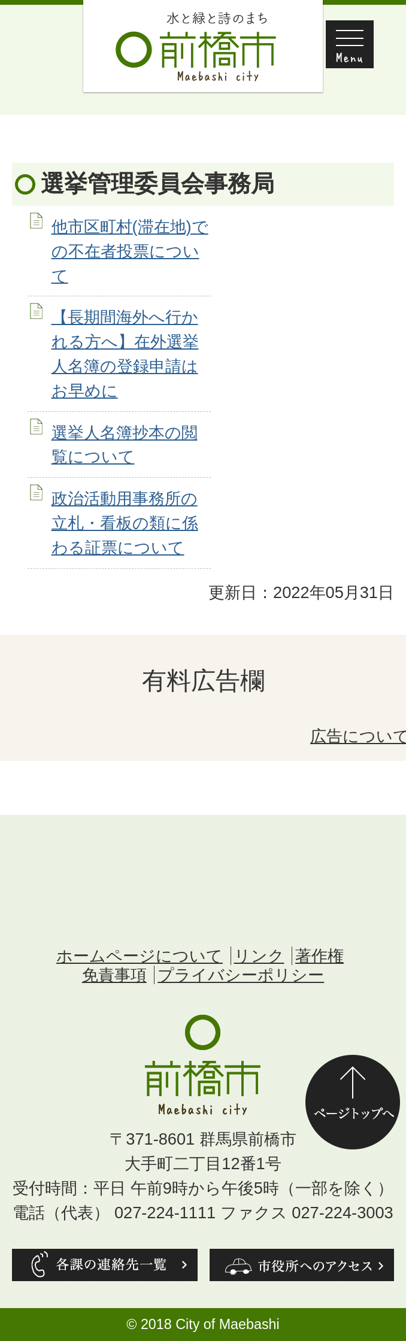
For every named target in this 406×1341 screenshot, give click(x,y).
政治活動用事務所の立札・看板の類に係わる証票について (124, 523)
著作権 (319, 955)
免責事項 (114, 975)
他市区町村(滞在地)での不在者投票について (129, 251)
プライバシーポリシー (240, 975)
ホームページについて (139, 955)
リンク (259, 955)
